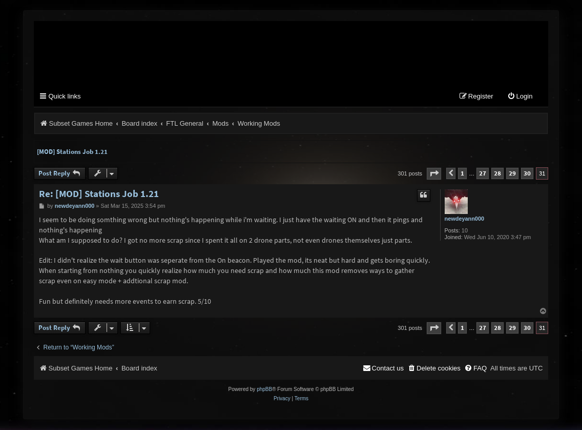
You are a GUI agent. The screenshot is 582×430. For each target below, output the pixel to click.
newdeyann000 (464, 219)
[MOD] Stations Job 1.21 (72, 151)
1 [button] (462, 173)
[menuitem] (520, 97)
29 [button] (512, 173)
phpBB (264, 390)
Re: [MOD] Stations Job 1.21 (99, 194)
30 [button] (527, 173)
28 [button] (497, 173)
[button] (434, 173)
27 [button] (482, 173)
